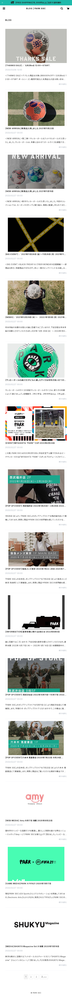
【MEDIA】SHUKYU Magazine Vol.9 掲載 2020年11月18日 (32, 946)
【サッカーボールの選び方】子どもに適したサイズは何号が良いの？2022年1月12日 (36, 380)
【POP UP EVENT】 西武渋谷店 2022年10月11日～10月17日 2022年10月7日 (35, 695)
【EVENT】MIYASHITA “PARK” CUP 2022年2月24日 (30, 443)
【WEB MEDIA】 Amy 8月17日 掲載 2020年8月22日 (29, 821)
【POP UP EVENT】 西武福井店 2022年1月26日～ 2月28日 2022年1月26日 (36, 506)
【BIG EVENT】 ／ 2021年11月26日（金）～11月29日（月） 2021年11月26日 (35, 254)
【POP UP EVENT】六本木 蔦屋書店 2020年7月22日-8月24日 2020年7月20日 (33, 758)
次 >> (44, 977)
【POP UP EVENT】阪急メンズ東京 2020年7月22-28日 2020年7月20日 (35, 569)
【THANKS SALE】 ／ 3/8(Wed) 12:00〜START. (27, 65)
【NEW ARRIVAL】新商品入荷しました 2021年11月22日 (29, 128)
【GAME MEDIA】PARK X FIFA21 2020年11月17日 (28, 883)
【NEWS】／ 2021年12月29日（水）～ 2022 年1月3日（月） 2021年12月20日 (36, 317)
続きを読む (63, 84)
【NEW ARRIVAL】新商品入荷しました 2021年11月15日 (29, 191)
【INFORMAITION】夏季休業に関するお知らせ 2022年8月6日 (32, 632)
